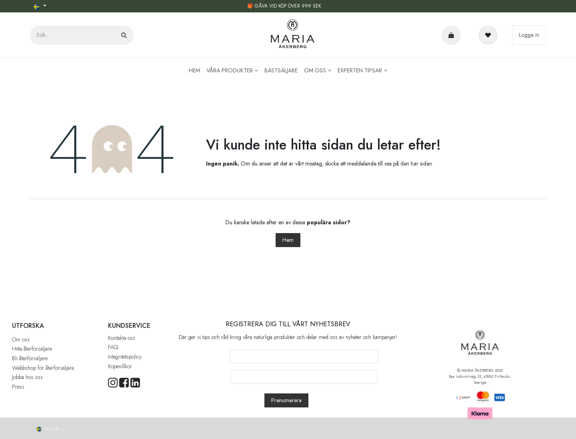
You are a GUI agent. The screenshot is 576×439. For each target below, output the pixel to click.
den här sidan (416, 164)
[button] (286, 400)
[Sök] (124, 35)
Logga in (529, 35)
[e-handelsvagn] (452, 35)
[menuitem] (194, 70)
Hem (288, 240)
